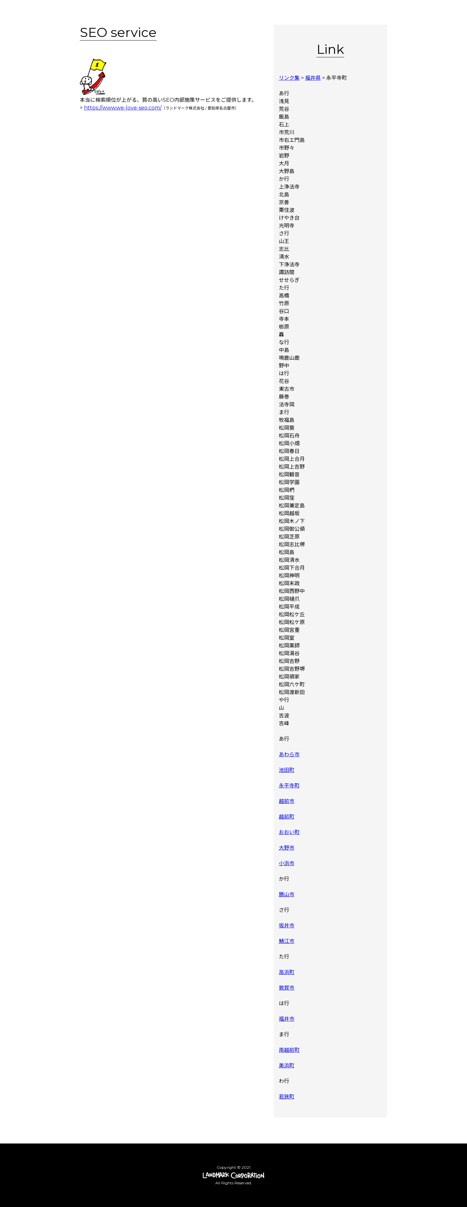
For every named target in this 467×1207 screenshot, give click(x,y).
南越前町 (289, 1050)
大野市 (286, 848)
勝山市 (286, 894)
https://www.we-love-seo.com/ (123, 108)
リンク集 (289, 78)
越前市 (286, 801)
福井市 (286, 1019)
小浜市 (286, 863)
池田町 (286, 770)
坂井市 (286, 926)
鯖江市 (286, 941)
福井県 (313, 78)
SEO (168, 100)
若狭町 (286, 1097)
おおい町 (289, 832)
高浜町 (286, 972)
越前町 (286, 817)
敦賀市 (286, 988)
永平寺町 (289, 786)
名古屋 (225, 108)
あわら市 (289, 754)
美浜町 (286, 1065)
